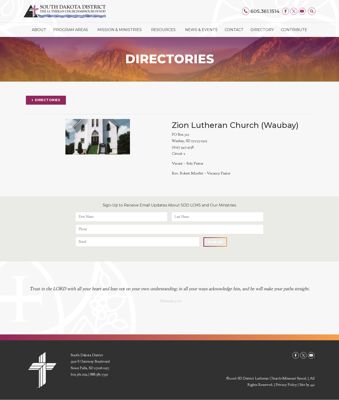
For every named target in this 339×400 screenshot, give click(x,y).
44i (312, 385)
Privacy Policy (286, 385)
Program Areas (71, 30)
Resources (164, 30)
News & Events (201, 30)
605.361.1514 (265, 11)
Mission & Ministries (120, 30)
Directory (262, 30)
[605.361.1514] (245, 11)
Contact (234, 30)
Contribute (294, 30)
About (39, 30)
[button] (311, 11)
